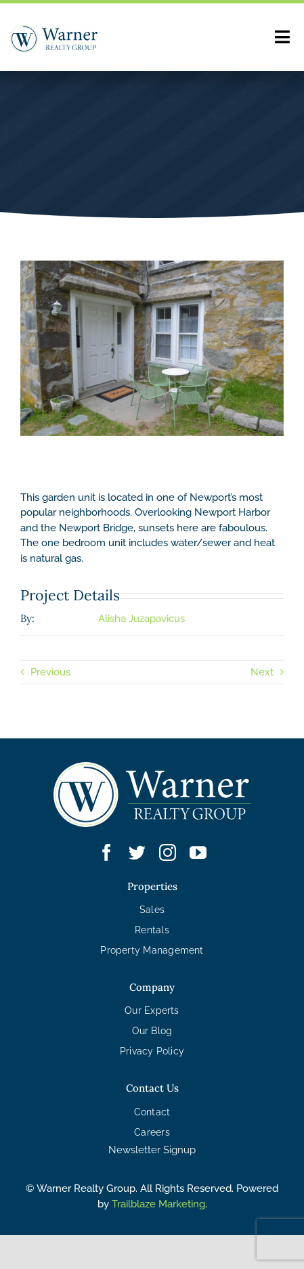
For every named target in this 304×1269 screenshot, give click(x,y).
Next (262, 672)
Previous (50, 672)
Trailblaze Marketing (158, 1204)
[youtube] (198, 852)
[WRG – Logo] (54, 39)
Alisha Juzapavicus (141, 619)
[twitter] (137, 852)
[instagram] (167, 852)
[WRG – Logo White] (152, 794)
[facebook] (106, 852)
